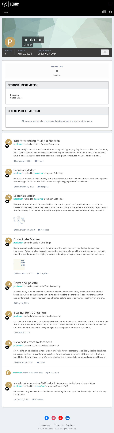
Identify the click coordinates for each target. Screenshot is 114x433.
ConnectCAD (61, 386)
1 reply (39, 161)
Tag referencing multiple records (37, 141)
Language (46, 425)
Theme (58, 425)
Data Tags (59, 173)
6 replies (38, 399)
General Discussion (50, 144)
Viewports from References (33, 342)
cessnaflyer (39, 386)
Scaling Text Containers (30, 312)
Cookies (70, 425)
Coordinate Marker (24, 170)
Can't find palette (26, 283)
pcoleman (18, 144)
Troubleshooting (52, 286)
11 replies (43, 187)
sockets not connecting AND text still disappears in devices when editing (54, 383)
